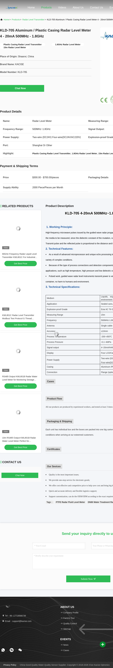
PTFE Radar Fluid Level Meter (70, 502)
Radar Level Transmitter (33, 19)
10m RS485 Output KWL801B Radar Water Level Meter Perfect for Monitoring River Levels (19, 441)
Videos (62, 7)
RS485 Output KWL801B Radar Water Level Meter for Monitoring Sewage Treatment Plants (19, 379)
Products (46, 7)
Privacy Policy (9, 665)
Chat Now (22, 88)
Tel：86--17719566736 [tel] (14, 616)
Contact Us (96, 7)
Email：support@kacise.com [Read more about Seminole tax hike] (16, 621)
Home (31, 7)
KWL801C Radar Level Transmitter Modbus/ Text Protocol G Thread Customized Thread (18, 318)
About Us (78, 7)
